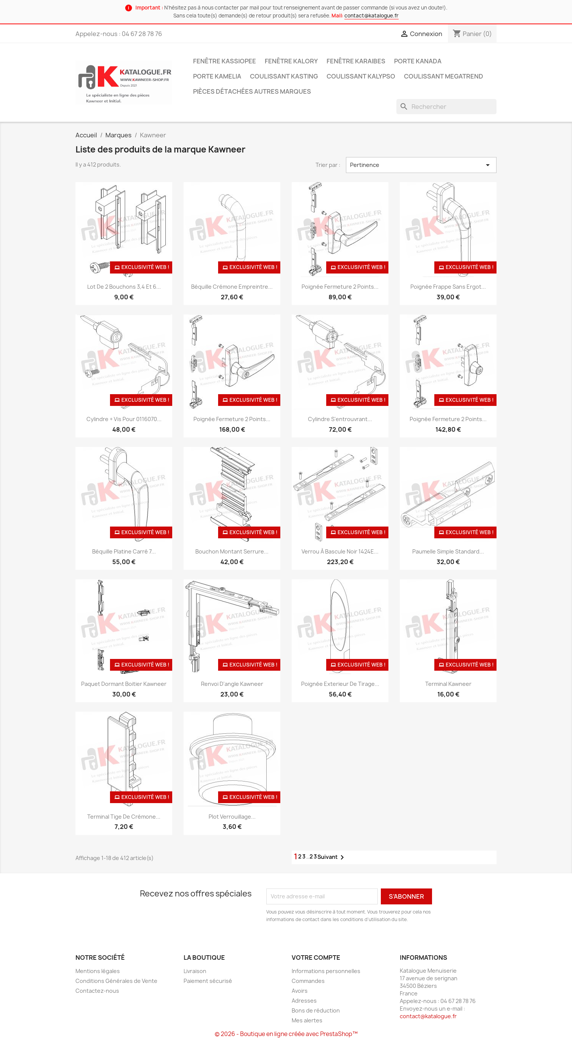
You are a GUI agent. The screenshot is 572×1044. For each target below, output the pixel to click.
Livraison (195, 971)
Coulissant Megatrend (443, 76)
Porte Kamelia (217, 76)
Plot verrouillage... (232, 816)
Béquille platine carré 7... (124, 551)
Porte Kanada (418, 61)
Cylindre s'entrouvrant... (340, 419)
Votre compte (316, 957)
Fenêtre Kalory (291, 61)
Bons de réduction (316, 1010)
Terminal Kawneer (448, 683)
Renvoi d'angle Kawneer (232, 683)
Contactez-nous (97, 990)
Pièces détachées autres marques (252, 91)
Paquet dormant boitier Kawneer (124, 683)
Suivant (332, 857)
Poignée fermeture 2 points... (340, 286)
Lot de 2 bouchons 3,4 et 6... (124, 286)
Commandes (308, 980)
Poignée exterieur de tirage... (340, 683)
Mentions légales (97, 971)
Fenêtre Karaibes (356, 61)
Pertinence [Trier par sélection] (421, 165)
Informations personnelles (326, 971)
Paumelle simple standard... (448, 551)
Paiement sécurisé (208, 980)
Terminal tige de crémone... (123, 816)
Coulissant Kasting (284, 76)
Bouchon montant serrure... (232, 551)
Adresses (304, 1000)
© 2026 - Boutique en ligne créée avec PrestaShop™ (286, 1034)
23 (313, 856)
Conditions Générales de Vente (116, 980)
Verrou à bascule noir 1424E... (340, 551)
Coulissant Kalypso (361, 76)
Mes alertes (307, 1020)
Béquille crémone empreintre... (232, 286)
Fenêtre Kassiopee (224, 61)
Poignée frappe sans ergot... (448, 286)
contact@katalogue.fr (371, 15)
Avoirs (300, 990)
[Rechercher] (446, 106)
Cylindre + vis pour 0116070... (124, 419)
